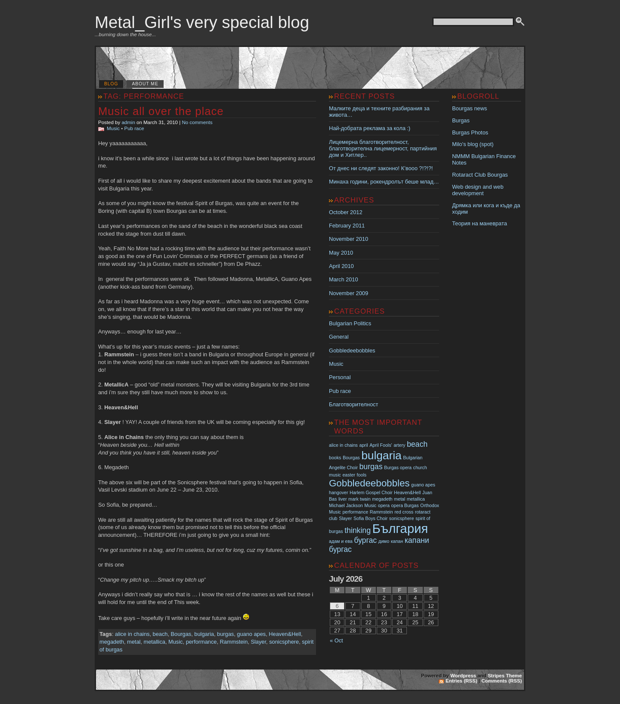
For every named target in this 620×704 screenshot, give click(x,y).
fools (362, 474)
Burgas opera (398, 467)
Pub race (134, 128)
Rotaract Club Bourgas (480, 174)
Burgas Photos (470, 132)
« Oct (336, 640)
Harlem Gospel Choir (371, 492)
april (364, 445)
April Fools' (380, 445)
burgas (225, 634)
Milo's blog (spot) (472, 144)
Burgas (461, 120)
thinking (357, 530)
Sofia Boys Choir (370, 518)
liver (342, 499)
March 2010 (343, 279)
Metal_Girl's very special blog (202, 22)
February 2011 (347, 225)
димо (383, 541)
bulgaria (204, 634)
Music (113, 128)
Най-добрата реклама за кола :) (369, 128)
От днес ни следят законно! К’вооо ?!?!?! (381, 168)
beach (160, 634)
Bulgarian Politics (350, 323)
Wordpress (463, 675)
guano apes (251, 634)
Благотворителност (353, 404)
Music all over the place (160, 111)
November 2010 (348, 239)
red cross (403, 511)
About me (145, 83)
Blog (111, 83)
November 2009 (348, 293)
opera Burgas (405, 505)
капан (397, 541)
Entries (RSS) (461, 680)
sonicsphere (284, 642)
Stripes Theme (505, 675)
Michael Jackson (346, 505)
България (400, 528)
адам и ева (341, 541)
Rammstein (234, 642)
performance (201, 642)
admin (128, 122)
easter (348, 474)
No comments (197, 122)
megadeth (111, 642)
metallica (154, 642)
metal (133, 642)
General (339, 336)
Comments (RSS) (501, 680)
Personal (340, 377)
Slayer (258, 642)
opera (384, 505)
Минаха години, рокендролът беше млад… (384, 181)
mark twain (359, 499)
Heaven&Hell (285, 634)
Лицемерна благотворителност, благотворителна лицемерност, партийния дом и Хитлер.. (383, 148)
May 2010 (341, 252)
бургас (365, 540)
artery (399, 445)
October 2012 (346, 212)
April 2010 (341, 266)
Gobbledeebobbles (352, 350)
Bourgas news (469, 108)
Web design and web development (477, 190)
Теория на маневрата (479, 223)
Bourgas (181, 634)
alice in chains (132, 634)
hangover (338, 492)
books (335, 457)
